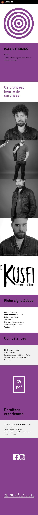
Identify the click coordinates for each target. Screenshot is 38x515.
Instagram (22, 457)
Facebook (16, 457)
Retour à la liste (19, 495)
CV (19, 384)
